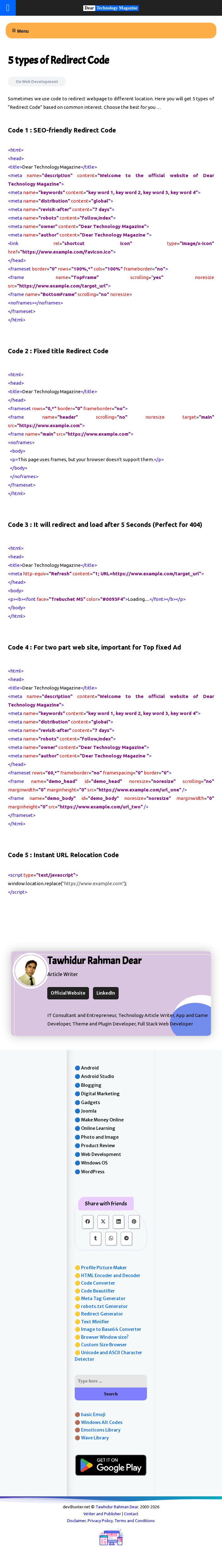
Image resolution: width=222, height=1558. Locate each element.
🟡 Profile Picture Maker (101, 1267)
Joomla (88, 1111)
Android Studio (97, 1076)
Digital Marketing (100, 1094)
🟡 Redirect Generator (99, 1314)
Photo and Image (100, 1137)
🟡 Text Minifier (92, 1322)
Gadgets (90, 1102)
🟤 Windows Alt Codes (98, 1422)
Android (90, 1068)
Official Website (68, 993)
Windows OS (94, 1163)
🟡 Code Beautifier (95, 1291)
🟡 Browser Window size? (102, 1337)
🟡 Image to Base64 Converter (108, 1329)
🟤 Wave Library (92, 1438)
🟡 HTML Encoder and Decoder (107, 1275)
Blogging (91, 1085)
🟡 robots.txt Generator (101, 1306)
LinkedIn (105, 993)
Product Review (98, 1145)
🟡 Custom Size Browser (101, 1345)
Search (111, 1393)
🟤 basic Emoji (90, 1414)
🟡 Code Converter (95, 1283)
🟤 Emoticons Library (97, 1430)
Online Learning (98, 1128)
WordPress (92, 1172)
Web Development (40, 81)
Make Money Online (102, 1120)
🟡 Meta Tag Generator (100, 1298)
